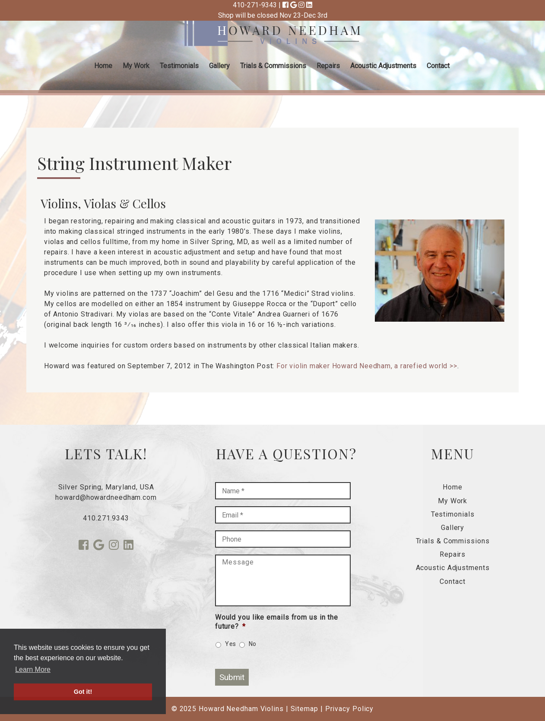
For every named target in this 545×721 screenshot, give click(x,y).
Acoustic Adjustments (383, 66)
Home (103, 66)
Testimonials (179, 66)
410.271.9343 (106, 518)
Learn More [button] (33, 669)
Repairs (328, 66)
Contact (438, 66)
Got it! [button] (83, 691)
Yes (231, 643)
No (253, 643)
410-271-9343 (255, 5)
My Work (136, 66)
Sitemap (304, 709)
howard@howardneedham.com (106, 497)
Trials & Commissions (273, 66)
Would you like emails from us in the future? (276, 621)
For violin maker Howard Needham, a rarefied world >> (366, 366)
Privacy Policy (349, 709)
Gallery (219, 66)
